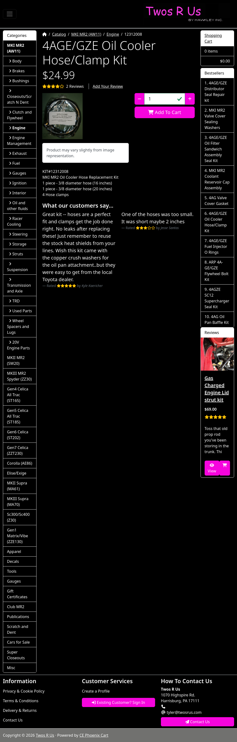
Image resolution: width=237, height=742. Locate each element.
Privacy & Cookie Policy (23, 691)
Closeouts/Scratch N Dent (19, 97)
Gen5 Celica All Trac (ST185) (17, 416)
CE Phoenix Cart (93, 735)
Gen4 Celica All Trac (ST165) (17, 394)
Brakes (17, 71)
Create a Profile (96, 691)
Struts (16, 254)
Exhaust (18, 153)
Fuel (14, 163)
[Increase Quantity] (190, 99)
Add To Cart (164, 112)
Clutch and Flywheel (19, 115)
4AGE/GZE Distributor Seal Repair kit (216, 91)
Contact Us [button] (197, 721)
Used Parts (20, 310)
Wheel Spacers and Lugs (18, 326)
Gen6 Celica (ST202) (17, 434)
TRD (14, 301)
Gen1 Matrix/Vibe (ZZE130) (17, 535)
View (212, 468)
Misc (11, 667)
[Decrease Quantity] (139, 99)
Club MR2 (15, 606)
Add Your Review (108, 86)
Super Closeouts (16, 654)
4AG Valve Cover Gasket (217, 200)
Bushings (19, 80)
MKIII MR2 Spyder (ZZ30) (19, 376)
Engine (113, 34)
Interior (17, 193)
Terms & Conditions (20, 700)
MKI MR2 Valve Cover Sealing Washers (215, 119)
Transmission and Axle (19, 286)
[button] (62, 116)
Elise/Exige (16, 473)
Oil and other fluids (17, 205)
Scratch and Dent (17, 629)
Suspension (17, 267)
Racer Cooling (14, 221)
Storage (17, 244)
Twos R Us (45, 735)
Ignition (18, 183)
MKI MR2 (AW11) (86, 34)
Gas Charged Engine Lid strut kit (217, 389)
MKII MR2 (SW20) (16, 360)
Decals (13, 561)
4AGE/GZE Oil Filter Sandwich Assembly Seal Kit (216, 149)
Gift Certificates (17, 593)
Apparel (14, 551)
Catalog (59, 34)
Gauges (17, 173)
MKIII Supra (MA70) (18, 501)
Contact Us (12, 720)
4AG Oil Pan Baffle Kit (217, 319)
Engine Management (19, 140)
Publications (18, 616)
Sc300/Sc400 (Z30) (18, 517)
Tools (11, 571)
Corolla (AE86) (19, 463)
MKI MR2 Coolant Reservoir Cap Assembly (217, 179)
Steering (18, 234)
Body (15, 61)
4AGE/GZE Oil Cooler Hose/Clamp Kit (216, 222)
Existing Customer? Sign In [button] (118, 702)
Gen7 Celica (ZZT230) (17, 450)
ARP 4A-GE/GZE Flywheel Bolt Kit (217, 270)
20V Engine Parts (18, 345)
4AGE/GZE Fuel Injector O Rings (216, 246)
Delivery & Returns (20, 710)
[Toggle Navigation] (9, 14)
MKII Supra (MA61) (17, 485)
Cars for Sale (18, 642)
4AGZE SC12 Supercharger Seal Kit (217, 298)
